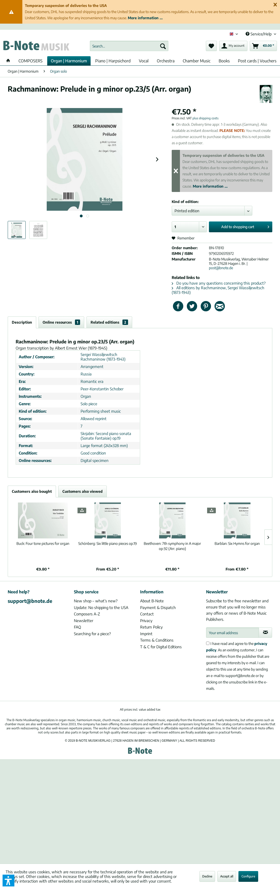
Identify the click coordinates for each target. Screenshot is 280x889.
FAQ (77, 627)
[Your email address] (232, 632)
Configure (248, 876)
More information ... (145, 18)
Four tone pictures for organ (42, 543)
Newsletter (83, 620)
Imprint (146, 633)
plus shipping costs (205, 118)
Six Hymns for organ (237, 543)
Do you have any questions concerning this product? (219, 283)
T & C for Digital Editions (161, 646)
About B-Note (152, 600)
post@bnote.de (221, 268)
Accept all (226, 876)
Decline (207, 876)
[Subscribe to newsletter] (265, 632)
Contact (147, 614)
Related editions (109, 322)
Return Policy (151, 627)
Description (22, 322)
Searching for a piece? (92, 633)
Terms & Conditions (156, 640)
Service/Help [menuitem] (259, 34)
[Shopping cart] (263, 46)
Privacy (146, 620)
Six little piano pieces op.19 (107, 543)
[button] (8, 880)
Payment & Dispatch (158, 607)
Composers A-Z (87, 614)
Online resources (61, 322)
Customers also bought (32, 491)
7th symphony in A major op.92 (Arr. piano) (172, 546)
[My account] (233, 46)
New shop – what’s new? (96, 600)
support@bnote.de (30, 601)
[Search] (163, 46)
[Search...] (129, 46)
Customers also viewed (82, 491)
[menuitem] (129, 46)
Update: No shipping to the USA (101, 607)
